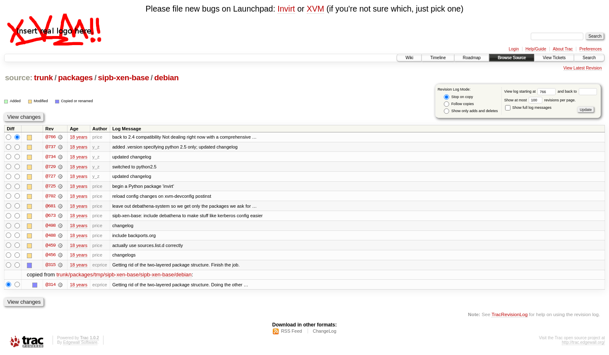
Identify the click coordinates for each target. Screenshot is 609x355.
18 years (78, 136)
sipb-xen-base (123, 77)
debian (166, 77)
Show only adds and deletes (471, 111)
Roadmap (472, 57)
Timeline (437, 57)
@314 (50, 286)
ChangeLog (324, 332)
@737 (50, 147)
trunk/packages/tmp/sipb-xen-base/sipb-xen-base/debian (124, 276)
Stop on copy (458, 97)
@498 (50, 226)
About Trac (563, 49)
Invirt (286, 8)
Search (589, 57)
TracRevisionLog (509, 316)
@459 (50, 246)
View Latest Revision (582, 68)
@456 (50, 256)
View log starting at (531, 91)
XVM (315, 8)
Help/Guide (535, 49)
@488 (50, 236)
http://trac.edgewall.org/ (583, 344)
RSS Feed (291, 332)
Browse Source (512, 57)
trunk (43, 77)
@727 (50, 176)
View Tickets (554, 57)
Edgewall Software (80, 344)
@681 (50, 206)
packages (75, 77)
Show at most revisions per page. (540, 100)
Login (514, 49)
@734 (50, 157)
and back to (577, 91)
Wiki (409, 57)
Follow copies (459, 104)
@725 (50, 186)
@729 (50, 166)
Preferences (591, 49)
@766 (50, 137)
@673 (50, 216)
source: (18, 77)
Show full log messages (528, 108)
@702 (50, 196)
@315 (50, 266)
